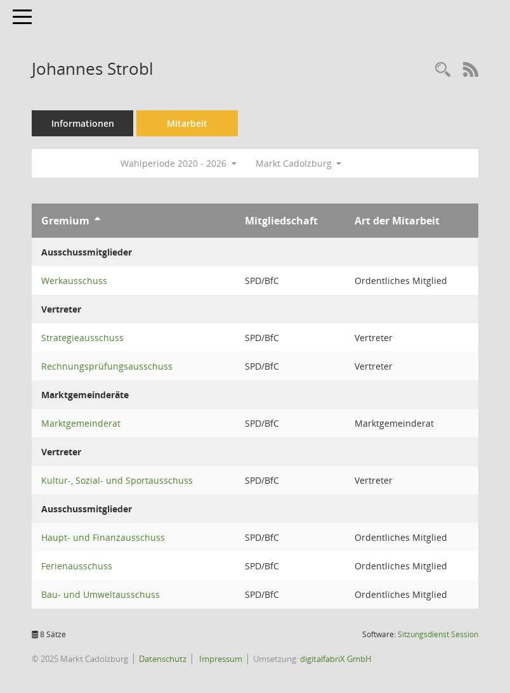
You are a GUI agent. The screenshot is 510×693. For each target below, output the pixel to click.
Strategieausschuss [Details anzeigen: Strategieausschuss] (82, 338)
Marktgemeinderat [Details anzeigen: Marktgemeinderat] (81, 423)
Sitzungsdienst (438, 634)
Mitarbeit (187, 123)
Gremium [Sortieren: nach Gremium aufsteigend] (65, 221)
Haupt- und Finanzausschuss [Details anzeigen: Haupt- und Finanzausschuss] (103, 537)
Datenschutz (162, 658)
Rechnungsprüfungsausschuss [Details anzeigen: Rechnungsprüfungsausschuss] (107, 366)
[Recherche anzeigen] (443, 70)
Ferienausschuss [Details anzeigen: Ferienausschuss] (76, 566)
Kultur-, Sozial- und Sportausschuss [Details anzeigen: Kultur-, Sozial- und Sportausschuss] (117, 480)
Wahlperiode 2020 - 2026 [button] (179, 163)
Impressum (219, 658)
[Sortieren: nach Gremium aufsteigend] (97, 221)
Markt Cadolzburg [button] (299, 163)
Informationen (82, 123)
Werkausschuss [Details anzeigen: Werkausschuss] (74, 281)
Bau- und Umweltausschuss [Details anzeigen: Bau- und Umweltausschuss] (100, 594)
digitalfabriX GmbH (336, 658)
